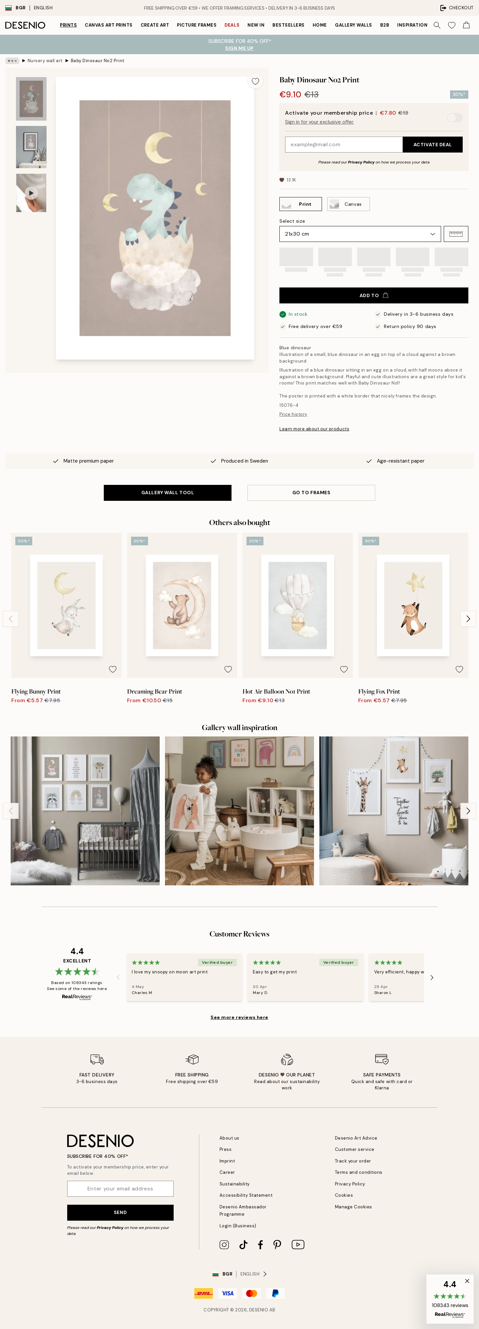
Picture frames (197, 25)
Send (120, 1212)
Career (227, 1172)
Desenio (258, 1310)
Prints (68, 25)
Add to (374, 295)
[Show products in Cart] (466, 25)
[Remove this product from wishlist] (255, 81)
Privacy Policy (361, 162)
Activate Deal (432, 145)
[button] (456, 234)
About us (230, 1138)
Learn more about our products (314, 429)
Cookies (344, 1195)
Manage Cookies (353, 1207)
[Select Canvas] (348, 204)
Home (320, 25)
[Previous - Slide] (11, 619)
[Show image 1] (31, 99)
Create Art (155, 25)
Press (226, 1149)
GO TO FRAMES (311, 493)
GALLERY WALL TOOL (167, 493)
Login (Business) (238, 1226)
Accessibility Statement (246, 1195)
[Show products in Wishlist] (451, 25)
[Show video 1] (31, 192)
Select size (292, 221)
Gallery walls (353, 25)
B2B (385, 25)
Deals (232, 25)
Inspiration (412, 25)
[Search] (437, 25)
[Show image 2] (31, 147)
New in (255, 25)
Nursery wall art (45, 60)
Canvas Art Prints (109, 25)
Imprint (227, 1161)
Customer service (355, 1149)
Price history (293, 414)
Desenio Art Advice (356, 1138)
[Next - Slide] (468, 619)
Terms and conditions (359, 1172)
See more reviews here (239, 1017)
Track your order (353, 1161)
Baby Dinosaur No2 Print (98, 60)
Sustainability (235, 1184)
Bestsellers (288, 25)
